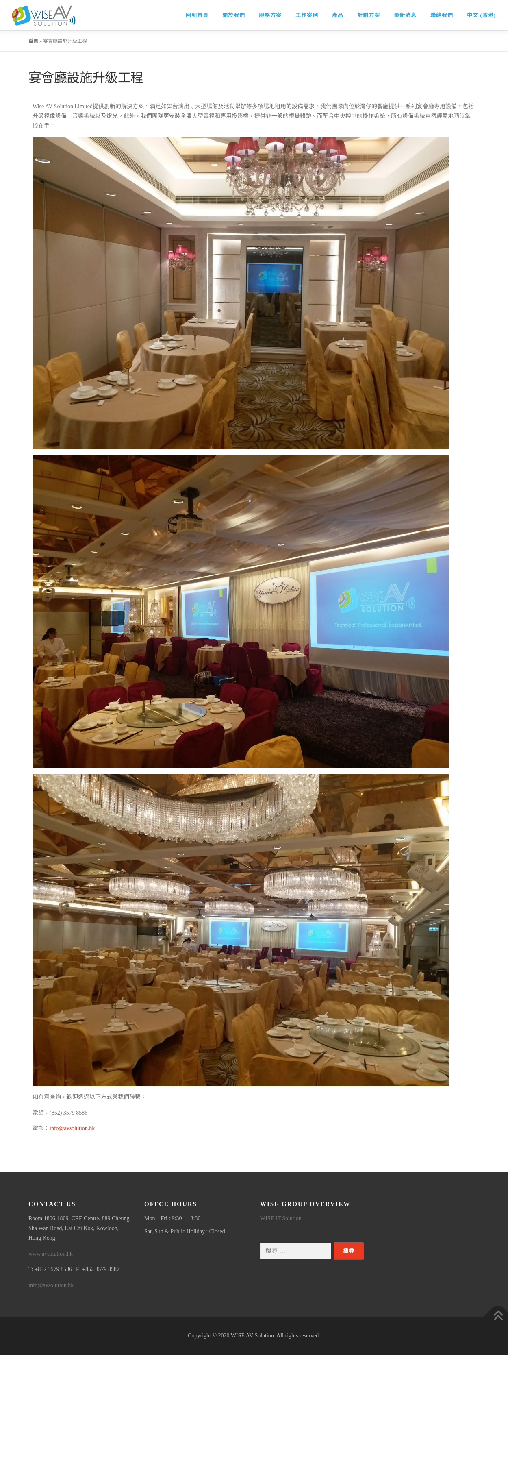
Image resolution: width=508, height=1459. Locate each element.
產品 (337, 15)
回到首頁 (197, 15)
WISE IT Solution (281, 1218)
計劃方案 (368, 15)
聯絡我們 (441, 15)
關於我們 (233, 15)
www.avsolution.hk (50, 1254)
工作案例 (306, 15)
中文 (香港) (481, 15)
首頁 (33, 41)
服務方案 (270, 15)
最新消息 (405, 15)
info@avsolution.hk (72, 1128)
